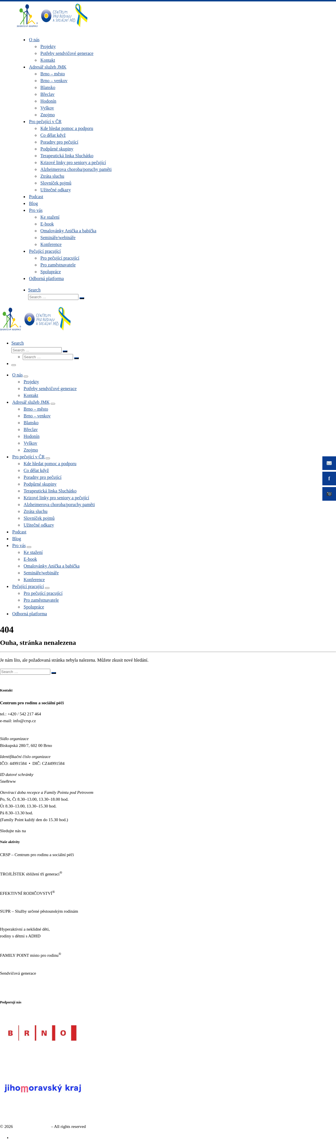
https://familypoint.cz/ (19, 962)
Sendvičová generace (32, 1126)
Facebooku (36, 831)
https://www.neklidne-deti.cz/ (25, 943)
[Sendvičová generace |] (52, 28)
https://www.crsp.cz (17, 861)
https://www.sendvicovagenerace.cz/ (31, 980)
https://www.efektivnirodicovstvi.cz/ (31, 900)
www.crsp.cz (11, 727)
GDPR (5, 991)
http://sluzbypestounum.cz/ (23, 918)
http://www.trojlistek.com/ (22, 881)
